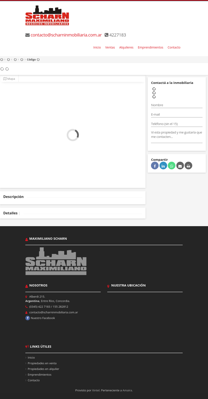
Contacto (174, 47)
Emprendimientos (150, 47)
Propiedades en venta (42, 363)
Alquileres (126, 47)
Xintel (96, 390)
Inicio (97, 47)
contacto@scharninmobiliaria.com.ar (66, 35)
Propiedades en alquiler (43, 369)
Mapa (9, 79)
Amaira (127, 390)
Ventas (110, 47)
